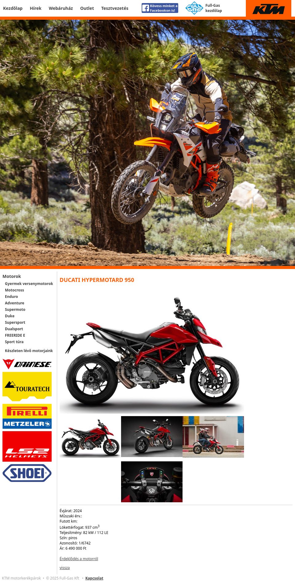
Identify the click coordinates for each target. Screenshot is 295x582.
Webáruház (61, 8)
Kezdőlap (12, 8)
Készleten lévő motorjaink (29, 350)
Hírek (35, 8)
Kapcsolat (94, 578)
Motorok (11, 276)
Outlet (87, 8)
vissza (65, 567)
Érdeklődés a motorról (79, 558)
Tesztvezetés (114, 8)
